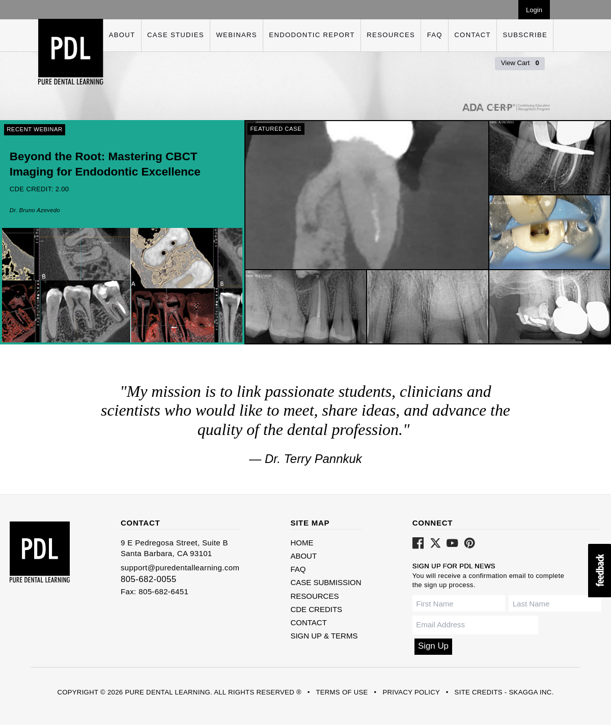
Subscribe (525, 35)
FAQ (434, 35)
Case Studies (175, 35)
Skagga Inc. (531, 692)
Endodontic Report (311, 35)
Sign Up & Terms (323, 635)
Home (301, 542)
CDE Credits (316, 609)
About (122, 35)
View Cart (520, 63)
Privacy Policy (410, 692)
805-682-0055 (149, 579)
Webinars (236, 35)
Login (534, 10)
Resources (391, 35)
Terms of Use (342, 692)
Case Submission (325, 582)
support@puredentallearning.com (180, 567)
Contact (472, 35)
